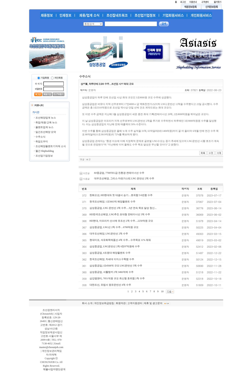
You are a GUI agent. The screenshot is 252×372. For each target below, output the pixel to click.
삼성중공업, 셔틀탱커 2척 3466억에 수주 (112, 272)
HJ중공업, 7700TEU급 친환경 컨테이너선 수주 (119, 172)
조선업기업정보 (44, 155)
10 (162, 291)
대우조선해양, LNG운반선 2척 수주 (109, 233)
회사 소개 (87, 303)
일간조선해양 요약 (45, 132)
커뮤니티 (38, 105)
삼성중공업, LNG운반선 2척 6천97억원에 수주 (115, 246)
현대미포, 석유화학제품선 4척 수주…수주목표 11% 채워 (120, 240)
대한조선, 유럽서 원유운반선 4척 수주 (110, 284)
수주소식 (40, 136)
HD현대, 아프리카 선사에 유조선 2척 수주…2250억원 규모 (121, 220)
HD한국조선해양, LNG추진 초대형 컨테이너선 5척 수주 (120, 214)
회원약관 (121, 303)
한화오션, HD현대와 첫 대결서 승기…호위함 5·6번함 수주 (121, 195)
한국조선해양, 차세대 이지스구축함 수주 (112, 259)
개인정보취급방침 (104, 303)
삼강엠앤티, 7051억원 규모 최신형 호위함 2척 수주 (117, 278)
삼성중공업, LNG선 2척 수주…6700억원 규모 (114, 227)
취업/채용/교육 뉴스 (46, 122)
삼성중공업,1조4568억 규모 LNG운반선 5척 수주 (116, 265)
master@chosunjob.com (51, 347)
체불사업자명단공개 (54, 369)
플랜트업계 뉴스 (44, 127)
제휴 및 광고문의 (153, 303)
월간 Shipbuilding (44, 151)
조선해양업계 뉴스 (45, 117)
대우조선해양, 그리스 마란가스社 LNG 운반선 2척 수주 (124, 178)
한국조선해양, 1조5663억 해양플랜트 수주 (112, 201)
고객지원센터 (134, 303)
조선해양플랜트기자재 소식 (50, 146)
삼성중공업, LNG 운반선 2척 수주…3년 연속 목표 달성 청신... (123, 208)
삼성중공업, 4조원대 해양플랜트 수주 (110, 252)
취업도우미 (41, 141)
